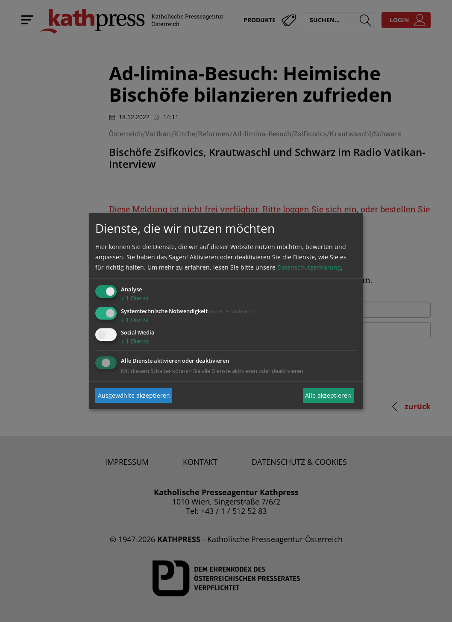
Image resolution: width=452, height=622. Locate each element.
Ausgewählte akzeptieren (134, 395)
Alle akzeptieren (328, 395)
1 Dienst (135, 298)
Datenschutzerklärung (309, 267)
